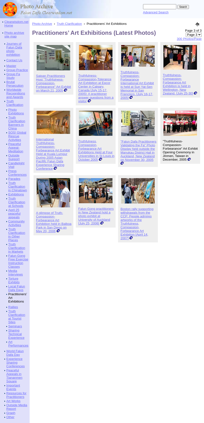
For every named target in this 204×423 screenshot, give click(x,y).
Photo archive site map (14, 34)
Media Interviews (15, 272)
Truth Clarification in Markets (16, 247)
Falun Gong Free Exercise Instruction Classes (18, 261)
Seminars (15, 326)
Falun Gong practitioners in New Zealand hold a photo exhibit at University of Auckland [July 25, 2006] (96, 216)
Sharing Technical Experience (16, 334)
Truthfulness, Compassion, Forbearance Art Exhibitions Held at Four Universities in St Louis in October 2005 (96, 150)
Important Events (13, 387)
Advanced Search (156, 12)
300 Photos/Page (189, 39)
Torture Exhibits (14, 280)
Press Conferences (17, 172)
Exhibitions (16, 194)
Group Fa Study (13, 76)
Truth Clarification (14, 103)
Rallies (13, 307)
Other (10, 417)
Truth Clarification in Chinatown (17, 186)
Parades (14, 179)
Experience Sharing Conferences (15, 362)
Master (11, 66)
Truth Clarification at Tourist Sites (16, 316)
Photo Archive (42, 24)
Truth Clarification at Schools (16, 202)
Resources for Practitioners (16, 395)
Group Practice (17, 70)
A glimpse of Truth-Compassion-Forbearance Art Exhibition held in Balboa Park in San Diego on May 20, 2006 (53, 222)
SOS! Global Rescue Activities (17, 136)
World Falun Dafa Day (15, 353)
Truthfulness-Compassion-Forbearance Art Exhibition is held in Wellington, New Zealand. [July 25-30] (178, 84)
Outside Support (14, 157)
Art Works (13, 401)
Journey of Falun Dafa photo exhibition (14, 49)
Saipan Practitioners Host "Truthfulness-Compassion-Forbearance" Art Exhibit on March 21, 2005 (53, 83)
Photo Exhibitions (16, 111)
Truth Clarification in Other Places (16, 234)
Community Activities (16, 223)
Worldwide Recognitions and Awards (15, 93)
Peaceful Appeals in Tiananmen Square (14, 375)
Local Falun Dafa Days (16, 288)
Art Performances (18, 343)
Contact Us (14, 60)
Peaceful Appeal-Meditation (15, 147)
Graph (10, 413)
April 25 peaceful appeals (14, 213)
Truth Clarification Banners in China (16, 123)
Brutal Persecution (14, 83)
